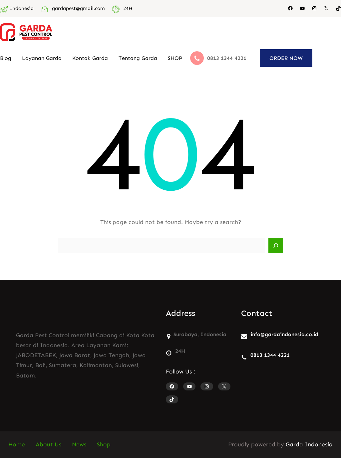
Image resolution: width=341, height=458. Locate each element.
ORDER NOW (286, 58)
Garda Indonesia (309, 444)
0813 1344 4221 (270, 355)
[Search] (275, 245)
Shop (104, 444)
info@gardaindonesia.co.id (284, 334)
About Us (48, 444)
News (79, 444)
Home (16, 444)
